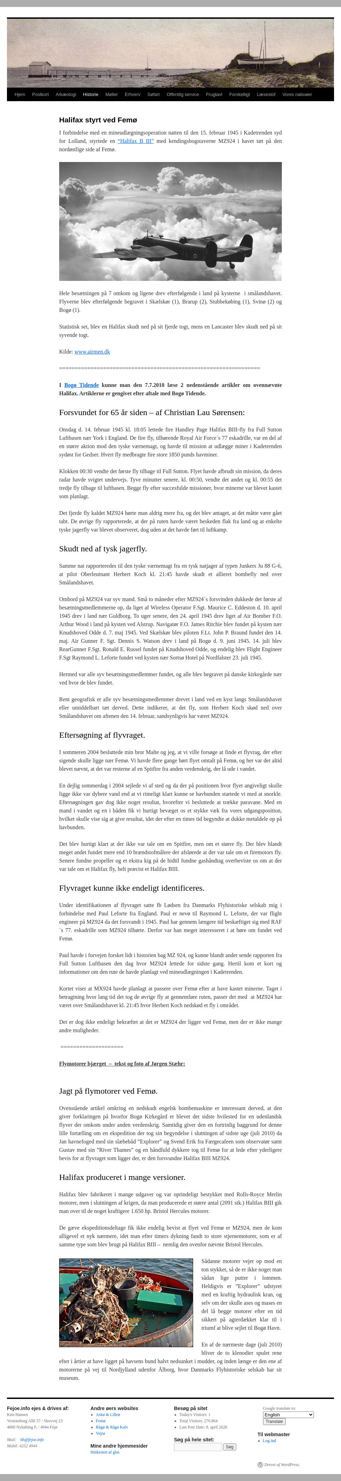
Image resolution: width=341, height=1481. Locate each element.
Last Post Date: (193, 1427)
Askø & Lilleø (108, 1414)
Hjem (20, 94)
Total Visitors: (192, 1420)
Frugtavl (214, 94)
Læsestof (266, 94)
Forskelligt (239, 94)
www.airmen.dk (92, 352)
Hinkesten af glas (104, 1452)
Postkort (40, 94)
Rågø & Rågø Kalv (112, 1427)
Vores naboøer (297, 94)
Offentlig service (183, 94)
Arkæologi (66, 94)
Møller (111, 94)
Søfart (154, 94)
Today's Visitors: (194, 1414)
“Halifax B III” (136, 141)
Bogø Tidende (81, 385)
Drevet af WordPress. (282, 1464)
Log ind (269, 1440)
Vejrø (100, 1433)
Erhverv (133, 94)
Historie (90, 94)
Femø (100, 1420)
